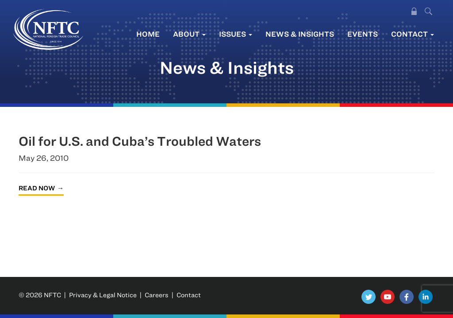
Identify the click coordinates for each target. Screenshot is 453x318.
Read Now (37, 188)
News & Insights (299, 34)
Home (148, 34)
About (189, 34)
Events (362, 34)
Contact (412, 34)
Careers (157, 295)
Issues (235, 34)
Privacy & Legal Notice (103, 295)
